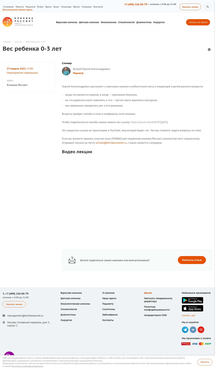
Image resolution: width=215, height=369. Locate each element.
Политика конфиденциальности (157, 308)
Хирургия (158, 22)
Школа (76, 6)
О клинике (8, 6)
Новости (20, 6)
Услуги (40, 6)
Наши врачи (109, 298)
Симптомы (108, 309)
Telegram (185, 329)
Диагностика (143, 22)
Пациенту (30, 6)
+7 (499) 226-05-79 (135, 4)
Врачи (48, 6)
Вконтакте (193, 329)
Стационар (66, 6)
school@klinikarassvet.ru (111, 142)
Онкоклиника (108, 22)
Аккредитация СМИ (155, 315)
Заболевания (110, 314)
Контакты (98, 6)
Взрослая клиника (66, 22)
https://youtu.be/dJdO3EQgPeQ (149, 122)
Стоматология (126, 22)
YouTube (201, 329)
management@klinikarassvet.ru (25, 315)
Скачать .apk (188, 315)
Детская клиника (89, 22)
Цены (56, 6)
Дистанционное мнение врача (17, 9)
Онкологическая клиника (75, 303)
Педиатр (78, 73)
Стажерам (86, 6)
